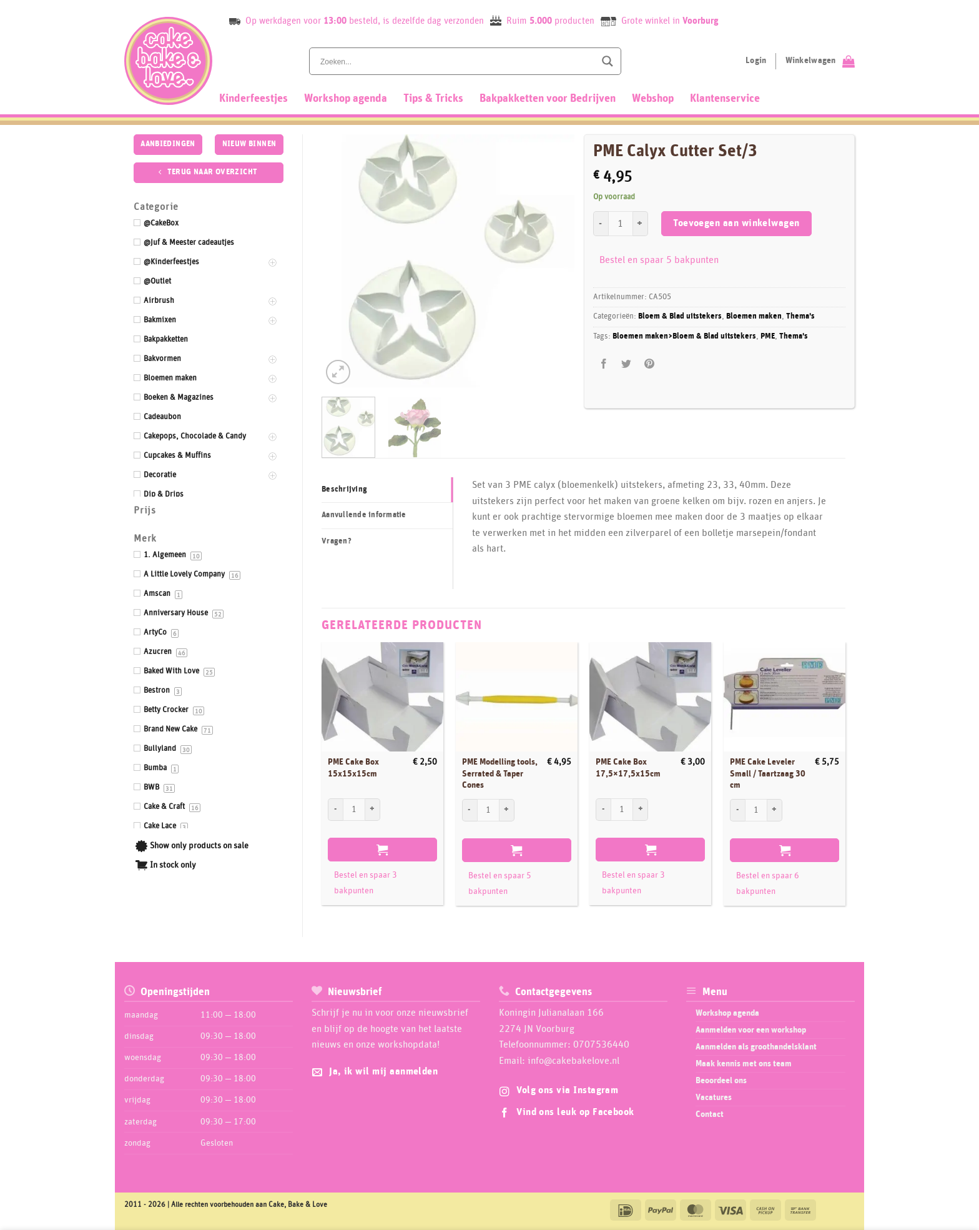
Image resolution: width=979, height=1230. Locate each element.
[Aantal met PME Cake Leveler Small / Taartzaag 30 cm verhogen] (774, 810)
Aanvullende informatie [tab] (364, 515)
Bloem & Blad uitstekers (680, 316)
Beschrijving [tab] (344, 489)
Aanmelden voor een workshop (751, 1030)
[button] (338, 372)
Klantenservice (725, 98)
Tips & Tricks (433, 98)
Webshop (653, 98)
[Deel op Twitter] (626, 364)
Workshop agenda (345, 98)
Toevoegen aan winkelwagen (736, 223)
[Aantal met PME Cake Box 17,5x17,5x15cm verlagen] (603, 809)
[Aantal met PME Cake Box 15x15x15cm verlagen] (335, 809)
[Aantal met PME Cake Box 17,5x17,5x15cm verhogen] (640, 809)
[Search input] (456, 61)
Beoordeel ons (721, 1080)
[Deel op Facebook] (604, 364)
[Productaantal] (620, 223)
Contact (710, 1114)
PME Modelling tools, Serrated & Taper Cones (500, 774)
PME (767, 336)
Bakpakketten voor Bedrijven (548, 98)
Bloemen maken (754, 316)
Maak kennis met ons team (744, 1063)
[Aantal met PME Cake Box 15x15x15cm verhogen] (372, 809)
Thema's (800, 316)
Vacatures (714, 1097)
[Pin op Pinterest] (649, 364)
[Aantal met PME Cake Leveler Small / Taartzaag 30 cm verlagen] (737, 810)
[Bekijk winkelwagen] (820, 61)
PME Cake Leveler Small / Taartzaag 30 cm (767, 774)
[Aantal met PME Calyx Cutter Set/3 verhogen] (640, 223)
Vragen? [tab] (337, 541)
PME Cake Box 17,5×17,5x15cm (628, 768)
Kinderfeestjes (253, 98)
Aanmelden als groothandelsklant (756, 1047)
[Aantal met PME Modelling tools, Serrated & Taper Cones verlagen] (469, 810)
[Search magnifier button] (607, 61)
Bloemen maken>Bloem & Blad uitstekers (684, 336)
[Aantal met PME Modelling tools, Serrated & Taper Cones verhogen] (506, 810)
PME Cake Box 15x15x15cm (353, 768)
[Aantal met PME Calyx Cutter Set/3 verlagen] (600, 223)
